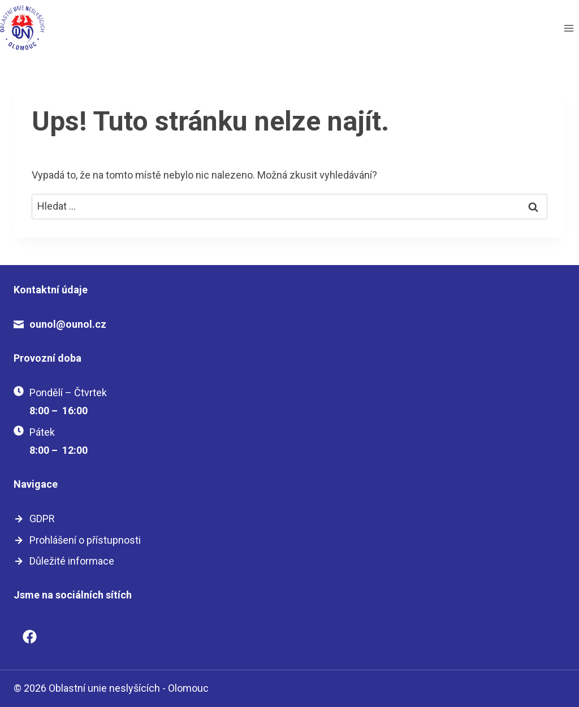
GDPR (42, 518)
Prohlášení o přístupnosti (85, 540)
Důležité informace (71, 561)
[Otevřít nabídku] (568, 28)
